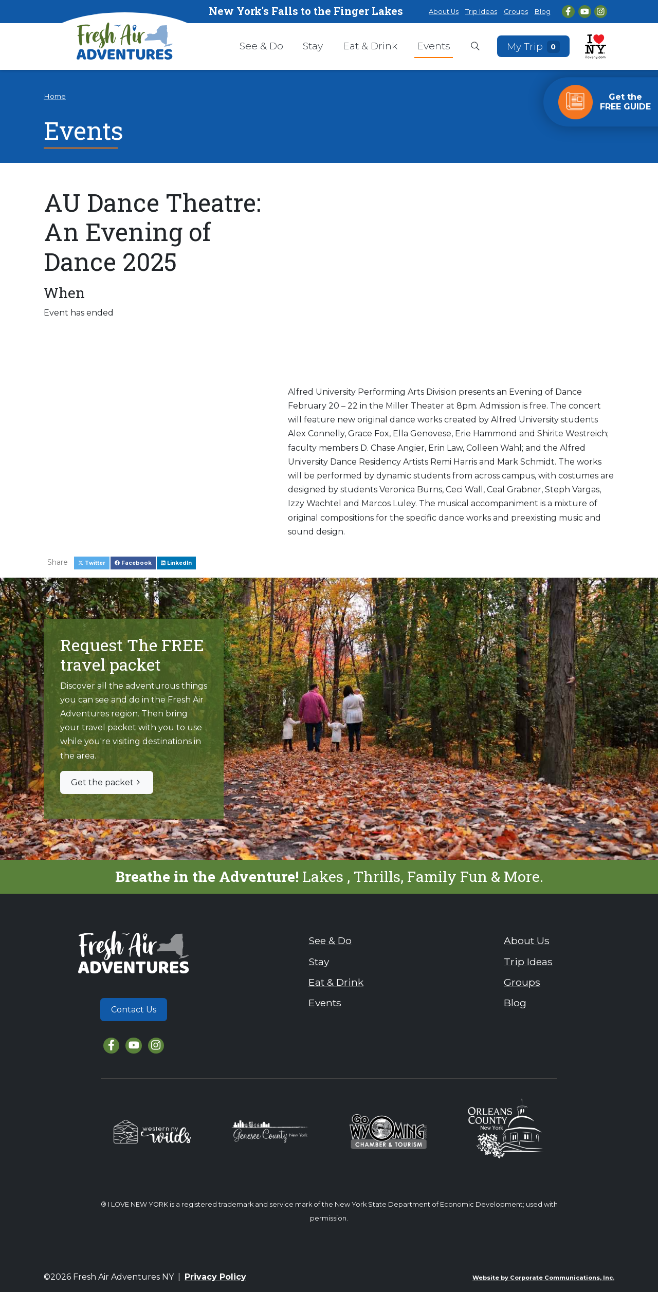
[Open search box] (475, 46)
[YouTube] (584, 11)
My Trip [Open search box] (533, 46)
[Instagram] (600, 11)
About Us (444, 11)
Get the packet (106, 782)
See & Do (261, 46)
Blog (543, 11)
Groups (516, 11)
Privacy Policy (215, 1277)
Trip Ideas (481, 11)
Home (55, 96)
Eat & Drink (370, 46)
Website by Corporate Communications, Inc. (543, 1277)
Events (433, 46)
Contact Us (133, 1009)
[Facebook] (568, 11)
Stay (313, 46)
